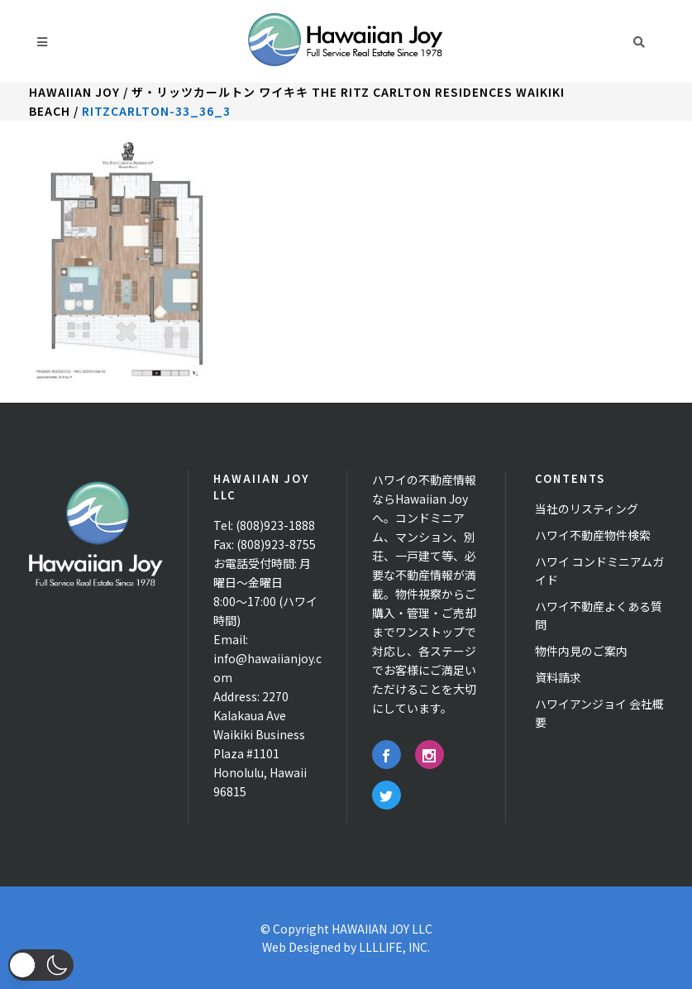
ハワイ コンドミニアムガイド (599, 570)
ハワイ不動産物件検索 (593, 535)
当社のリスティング (586, 508)
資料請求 (558, 677)
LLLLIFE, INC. (394, 947)
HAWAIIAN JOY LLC (382, 928)
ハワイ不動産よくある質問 (598, 615)
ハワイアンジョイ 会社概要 (599, 712)
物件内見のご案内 (581, 651)
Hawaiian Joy (74, 92)
